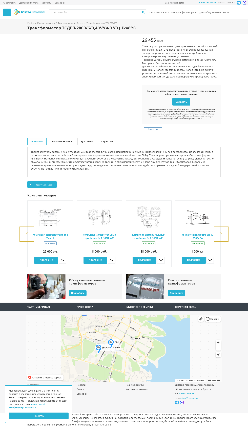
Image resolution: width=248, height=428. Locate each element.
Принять (39, 415)
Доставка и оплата (28, 2)
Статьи (80, 389)
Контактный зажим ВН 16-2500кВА (197, 236)
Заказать (181, 101)
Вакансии (60, 2)
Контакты (47, 2)
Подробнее (46, 260)
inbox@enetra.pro (189, 397)
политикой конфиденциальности (27, 405)
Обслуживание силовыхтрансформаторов (87, 281)
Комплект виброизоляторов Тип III (50, 236)
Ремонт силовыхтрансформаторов (181, 281)
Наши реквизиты (135, 384)
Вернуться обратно (42, 184)
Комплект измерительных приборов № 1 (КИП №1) (99, 236)
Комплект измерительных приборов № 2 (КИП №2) (148, 236)
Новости (81, 384)
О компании (9, 2)
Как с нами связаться (137, 389)
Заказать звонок (226, 2)
